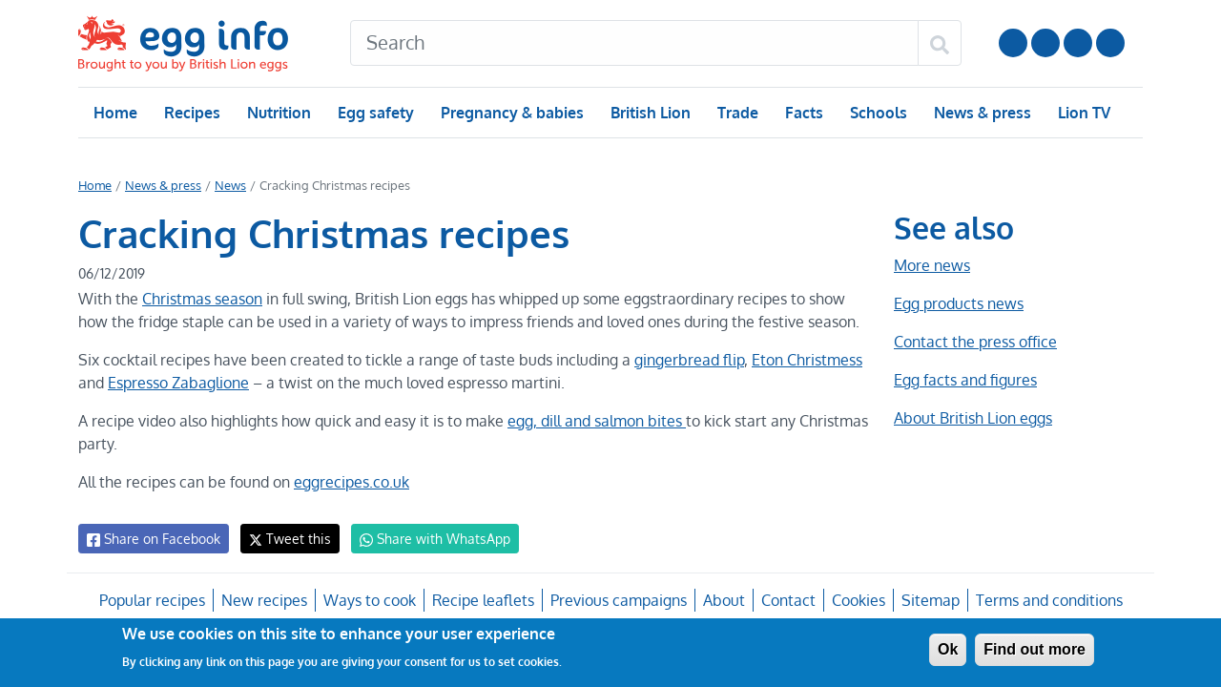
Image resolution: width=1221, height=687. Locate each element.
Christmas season (200, 298)
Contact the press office (974, 341)
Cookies (855, 600)
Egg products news (959, 303)
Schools (876, 112)
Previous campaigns (617, 600)
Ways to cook (369, 600)
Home (114, 112)
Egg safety (375, 112)
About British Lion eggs (973, 417)
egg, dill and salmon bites (596, 420)
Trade (736, 112)
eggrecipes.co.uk (349, 481)
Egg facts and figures (965, 379)
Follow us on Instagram (1045, 43)
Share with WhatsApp (426, 539)
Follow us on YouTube (1013, 43)
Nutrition (278, 112)
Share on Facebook (152, 539)
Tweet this (285, 539)
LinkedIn (1078, 43)
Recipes (191, 112)
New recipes (265, 600)
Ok (948, 649)
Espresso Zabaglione (179, 382)
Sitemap (928, 600)
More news (932, 265)
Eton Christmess (798, 359)
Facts (802, 112)
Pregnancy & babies (511, 112)
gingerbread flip (681, 359)
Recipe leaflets (482, 600)
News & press (980, 112)
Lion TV (1082, 112)
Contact (786, 600)
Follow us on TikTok (1110, 43)
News (229, 185)
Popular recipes (154, 600)
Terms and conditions (1046, 600)
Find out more (1034, 649)
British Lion (649, 112)
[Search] (634, 43)
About (721, 600)
